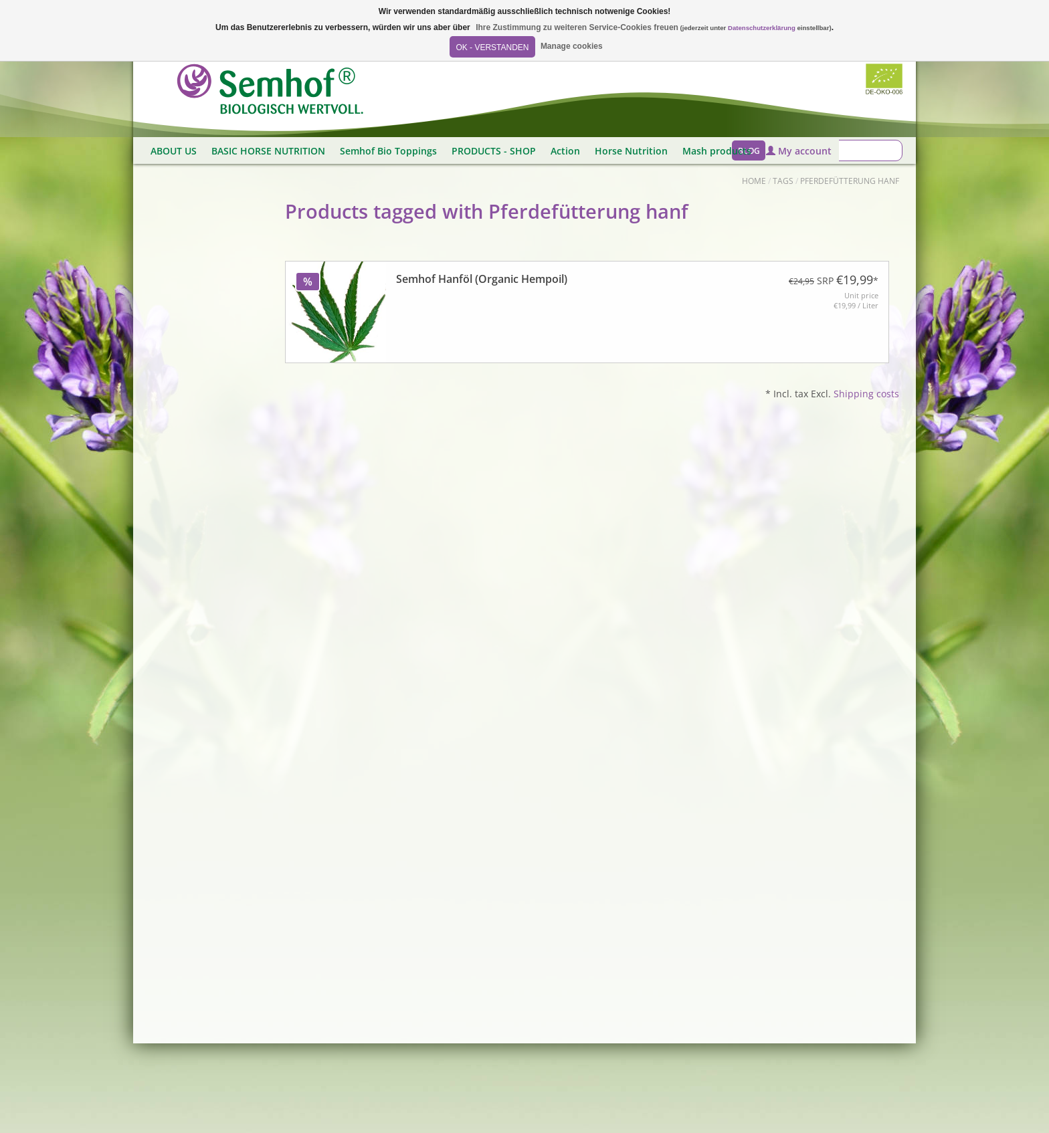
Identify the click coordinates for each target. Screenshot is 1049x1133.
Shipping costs (866, 393)
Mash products (716, 150)
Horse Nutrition (631, 150)
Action (565, 150)
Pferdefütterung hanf (849, 181)
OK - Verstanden (492, 47)
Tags (783, 181)
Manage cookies (572, 46)
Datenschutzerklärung (761, 27)
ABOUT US (174, 150)
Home (754, 181)
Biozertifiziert (884, 79)
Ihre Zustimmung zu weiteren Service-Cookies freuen (577, 27)
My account (799, 150)
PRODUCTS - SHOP (494, 150)
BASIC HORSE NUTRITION (268, 150)
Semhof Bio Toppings (388, 150)
